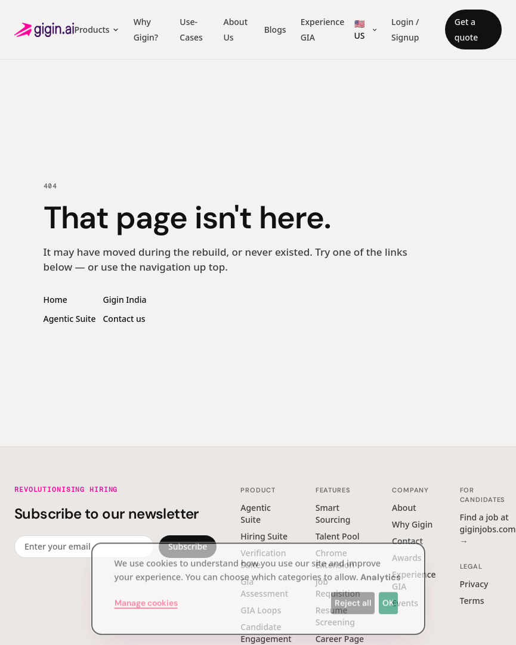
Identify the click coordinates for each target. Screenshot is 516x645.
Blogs (275, 29)
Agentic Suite (70, 318)
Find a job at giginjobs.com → (488, 529)
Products (96, 29)
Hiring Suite (264, 536)
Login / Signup (405, 29)
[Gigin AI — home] (44, 30)
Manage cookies (146, 597)
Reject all (353, 597)
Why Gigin (412, 524)
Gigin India (124, 299)
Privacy (474, 584)
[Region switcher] (364, 29)
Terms (472, 600)
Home (55, 299)
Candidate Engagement (265, 632)
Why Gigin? (146, 29)
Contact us (124, 318)
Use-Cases (191, 29)
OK (388, 597)
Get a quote (466, 29)
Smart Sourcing (333, 513)
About (404, 507)
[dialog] (258, 583)
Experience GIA (323, 29)
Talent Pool (338, 536)
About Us (235, 29)
